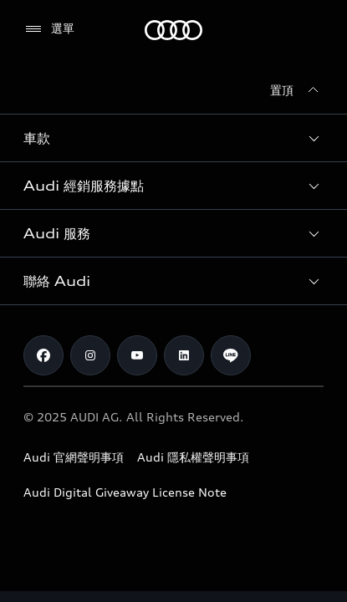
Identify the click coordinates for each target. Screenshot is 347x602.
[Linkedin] (184, 355)
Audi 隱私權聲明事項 (193, 457)
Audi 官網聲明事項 (73, 457)
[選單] (48, 29)
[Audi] (173, 30)
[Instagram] (90, 355)
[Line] (231, 355)
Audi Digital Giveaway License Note (125, 492)
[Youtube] (137, 355)
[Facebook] (43, 355)
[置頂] (297, 90)
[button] (173, 138)
